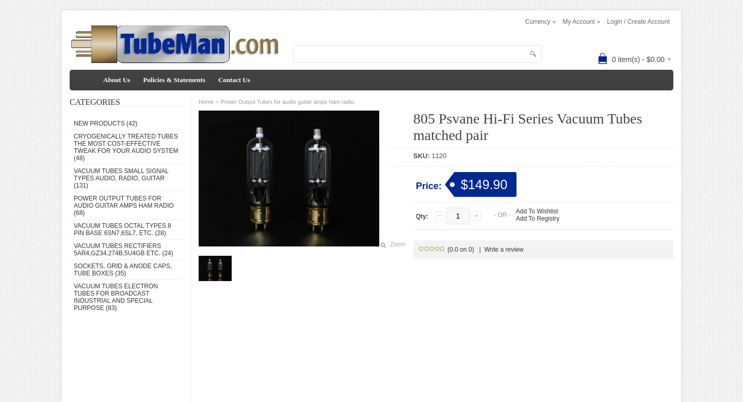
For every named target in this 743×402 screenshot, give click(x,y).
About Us (116, 80)
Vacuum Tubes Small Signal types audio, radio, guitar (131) (121, 178)
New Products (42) (105, 123)
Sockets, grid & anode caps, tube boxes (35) (123, 269)
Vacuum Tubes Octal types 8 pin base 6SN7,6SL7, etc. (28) (122, 229)
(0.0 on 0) (446, 249)
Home (206, 102)
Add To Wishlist (537, 211)
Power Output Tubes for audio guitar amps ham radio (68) (124, 206)
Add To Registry (538, 218)
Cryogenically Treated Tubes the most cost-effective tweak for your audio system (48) (126, 147)
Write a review (504, 249)
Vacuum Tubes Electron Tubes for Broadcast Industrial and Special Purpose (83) (116, 297)
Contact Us (234, 80)
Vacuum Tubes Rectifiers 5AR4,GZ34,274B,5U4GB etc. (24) (123, 249)
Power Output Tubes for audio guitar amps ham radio (287, 102)
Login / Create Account (638, 21)
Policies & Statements (174, 80)
